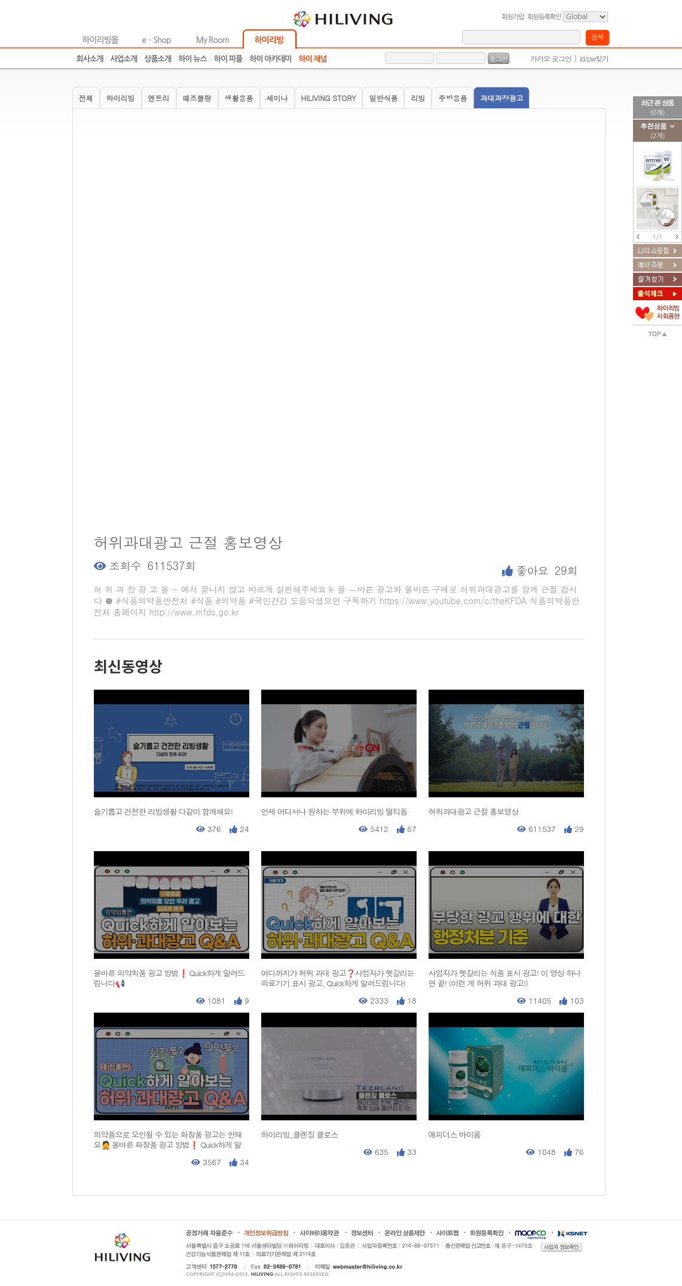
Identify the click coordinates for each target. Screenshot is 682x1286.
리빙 (418, 98)
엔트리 (159, 98)
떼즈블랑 (197, 98)
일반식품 (383, 98)
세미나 (277, 98)
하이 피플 (228, 59)
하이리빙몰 (100, 40)
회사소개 (90, 59)
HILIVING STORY (328, 98)
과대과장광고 (501, 98)
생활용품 (239, 98)
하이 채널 (312, 59)
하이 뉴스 (192, 59)
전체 (86, 98)
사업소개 (123, 59)
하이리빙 (268, 40)
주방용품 (452, 98)
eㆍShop (156, 40)
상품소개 (157, 59)
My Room (212, 40)
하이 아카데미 (270, 59)
